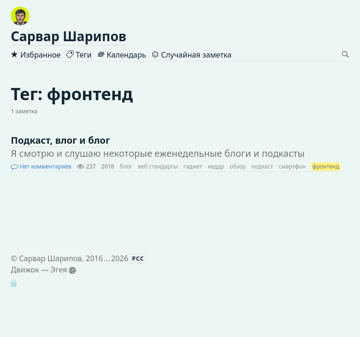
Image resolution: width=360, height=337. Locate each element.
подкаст (262, 166)
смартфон (292, 166)
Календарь (121, 55)
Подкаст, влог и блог (60, 140)
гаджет (192, 166)
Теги (78, 55)
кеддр (216, 166)
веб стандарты (158, 166)
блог (126, 166)
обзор (238, 166)
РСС (138, 259)
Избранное (35, 55)
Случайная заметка (191, 55)
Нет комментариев (41, 166)
